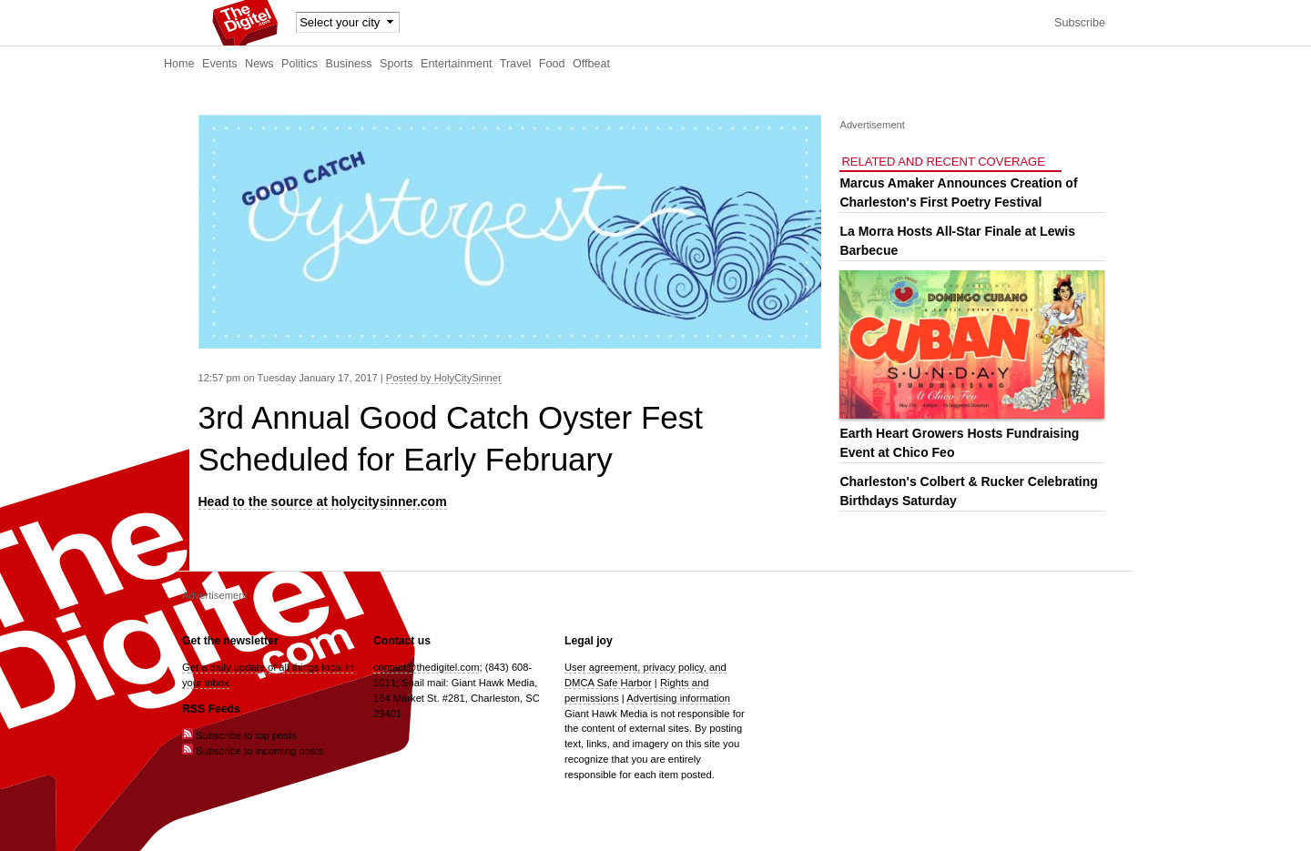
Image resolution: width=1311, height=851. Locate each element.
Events (220, 63)
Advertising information (678, 698)
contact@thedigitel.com (426, 667)
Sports (396, 63)
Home (179, 63)
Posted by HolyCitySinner (444, 377)
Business (349, 63)
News (259, 63)
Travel (516, 63)
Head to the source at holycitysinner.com (322, 501)
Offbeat (591, 63)
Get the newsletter (230, 640)
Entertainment (456, 63)
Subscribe (1079, 22)
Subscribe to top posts (239, 735)
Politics (299, 63)
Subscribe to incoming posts (252, 750)
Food (552, 63)
